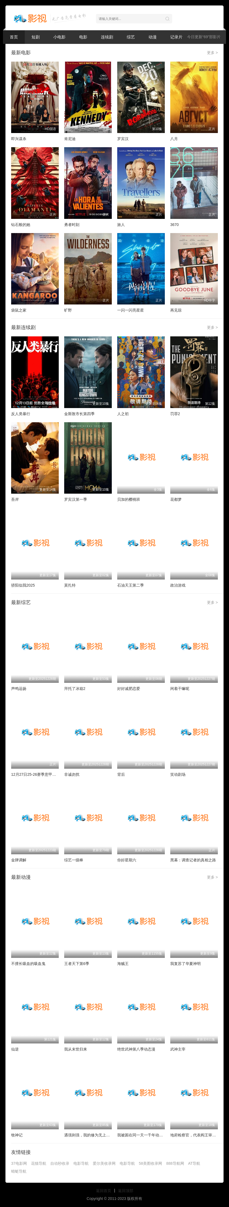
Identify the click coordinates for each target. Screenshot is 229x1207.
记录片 (176, 37)
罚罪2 (175, 414)
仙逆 (15, 1049)
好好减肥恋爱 (128, 688)
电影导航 (81, 1163)
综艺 (131, 37)
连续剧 (107, 37)
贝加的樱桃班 (128, 499)
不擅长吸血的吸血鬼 (28, 963)
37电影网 (19, 1163)
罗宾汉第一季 (75, 499)
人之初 (123, 414)
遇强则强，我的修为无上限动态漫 (92, 1135)
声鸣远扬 (18, 688)
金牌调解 (18, 860)
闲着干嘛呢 (179, 688)
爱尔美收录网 (104, 1163)
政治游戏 (177, 585)
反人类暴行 (20, 414)
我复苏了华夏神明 (185, 963)
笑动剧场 (177, 774)
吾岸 (15, 499)
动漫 (152, 37)
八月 (174, 139)
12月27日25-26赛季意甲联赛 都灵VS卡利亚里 (50, 774)
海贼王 (123, 963)
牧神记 (17, 1135)
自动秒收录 (59, 1163)
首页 (14, 37)
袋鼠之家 (18, 310)
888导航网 (175, 1163)
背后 (121, 774)
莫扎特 (70, 585)
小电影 (59, 37)
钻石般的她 (20, 224)
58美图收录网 (150, 1163)
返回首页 (103, 1190)
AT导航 (194, 1163)
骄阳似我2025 (23, 585)
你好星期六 (126, 860)
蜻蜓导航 (18, 1171)
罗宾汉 (123, 139)
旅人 (121, 224)
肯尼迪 (70, 139)
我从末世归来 (75, 1049)
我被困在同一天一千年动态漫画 (144, 1135)
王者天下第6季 (76, 963)
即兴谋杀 (18, 139)
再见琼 (176, 310)
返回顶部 (125, 1190)
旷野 (68, 310)
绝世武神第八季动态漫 (136, 1049)
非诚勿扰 (71, 774)
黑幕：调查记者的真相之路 (193, 860)
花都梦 (176, 499)
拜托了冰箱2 (74, 688)
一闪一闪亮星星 (130, 310)
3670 (174, 224)
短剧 (36, 37)
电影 (83, 37)
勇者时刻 (71, 224)
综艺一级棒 (73, 860)
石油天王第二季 (130, 585)
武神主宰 (177, 1049)
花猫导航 (38, 1163)
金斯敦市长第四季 (79, 414)
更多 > (212, 52)
